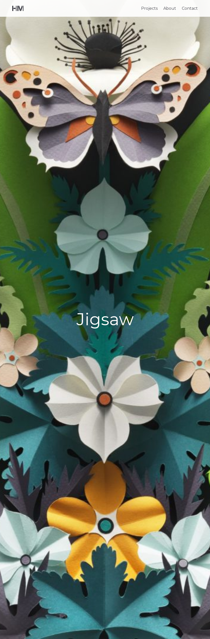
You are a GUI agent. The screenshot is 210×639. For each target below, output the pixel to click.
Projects (149, 8)
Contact (190, 8)
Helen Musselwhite (18, 8)
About (169, 8)
